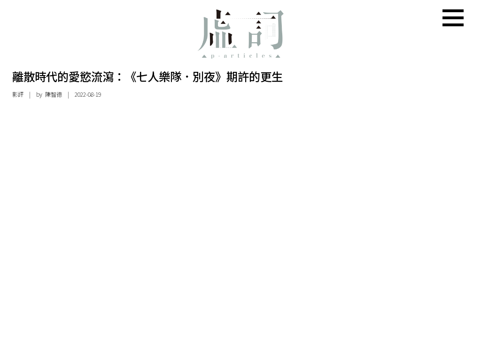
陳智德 (53, 94)
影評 (17, 94)
